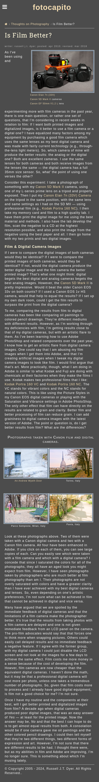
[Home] (6, 24)
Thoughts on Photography (30, 24)
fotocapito (52, 7)
